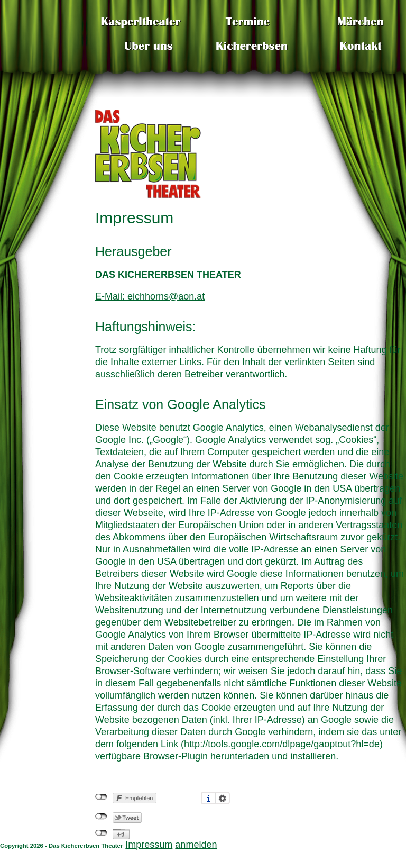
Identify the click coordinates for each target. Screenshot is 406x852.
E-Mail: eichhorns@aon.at (150, 296)
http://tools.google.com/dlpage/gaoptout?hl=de (282, 744)
